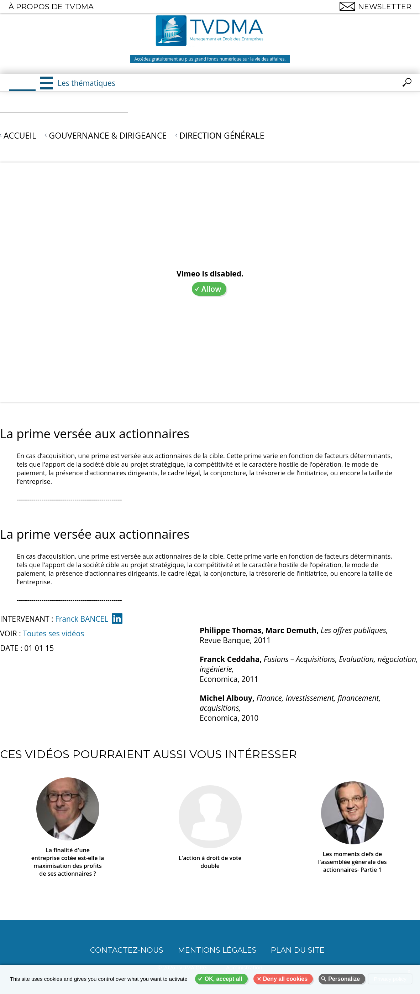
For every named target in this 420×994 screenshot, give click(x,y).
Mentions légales (217, 950)
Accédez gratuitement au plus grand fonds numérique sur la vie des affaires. (209, 59)
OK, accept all (223, 979)
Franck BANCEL (81, 619)
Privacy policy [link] (390, 979)
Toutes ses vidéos (53, 633)
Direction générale (221, 135)
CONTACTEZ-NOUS (126, 950)
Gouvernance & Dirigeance (108, 135)
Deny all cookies (285, 979)
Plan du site (298, 950)
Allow (211, 289)
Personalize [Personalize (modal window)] (344, 979)
